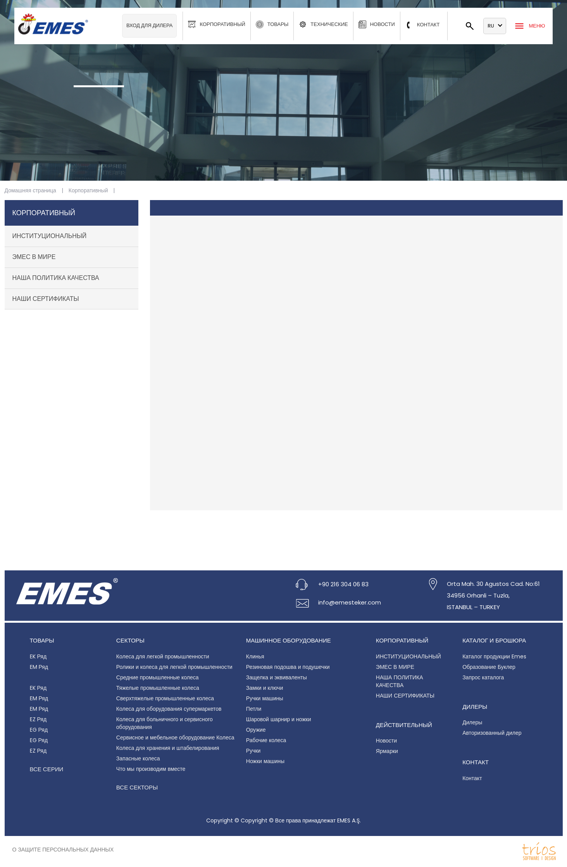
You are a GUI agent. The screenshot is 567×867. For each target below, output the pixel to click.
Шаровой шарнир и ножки (278, 719)
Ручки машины (264, 698)
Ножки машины (265, 761)
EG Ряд (39, 730)
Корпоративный (88, 190)
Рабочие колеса (266, 740)
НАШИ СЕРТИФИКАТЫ (45, 298)
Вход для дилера (149, 25)
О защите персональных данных (63, 849)
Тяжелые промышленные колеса (157, 688)
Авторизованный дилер (491, 733)
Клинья (255, 656)
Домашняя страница (30, 190)
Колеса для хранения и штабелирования (167, 748)
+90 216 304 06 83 (343, 584)
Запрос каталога (483, 677)
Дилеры (472, 722)
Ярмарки (387, 751)
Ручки (253, 751)
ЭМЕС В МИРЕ (34, 256)
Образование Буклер (488, 667)
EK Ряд (38, 656)
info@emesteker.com (349, 602)
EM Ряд (39, 667)
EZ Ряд (38, 719)
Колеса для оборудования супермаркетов (169, 709)
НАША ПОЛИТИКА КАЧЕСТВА (55, 277)
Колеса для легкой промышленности (162, 656)
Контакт (472, 778)
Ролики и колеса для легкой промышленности (174, 667)
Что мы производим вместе (151, 769)
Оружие (256, 730)
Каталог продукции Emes (494, 656)
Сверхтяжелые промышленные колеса (165, 698)
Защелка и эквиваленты (276, 677)
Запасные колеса (138, 758)
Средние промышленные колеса (157, 677)
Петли (253, 709)
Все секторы (137, 787)
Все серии (47, 769)
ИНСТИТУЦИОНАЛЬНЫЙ (49, 235)
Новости (386, 740)
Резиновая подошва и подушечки (288, 667)
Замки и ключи (264, 688)
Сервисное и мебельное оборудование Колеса (175, 737)
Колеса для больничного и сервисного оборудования (164, 723)
